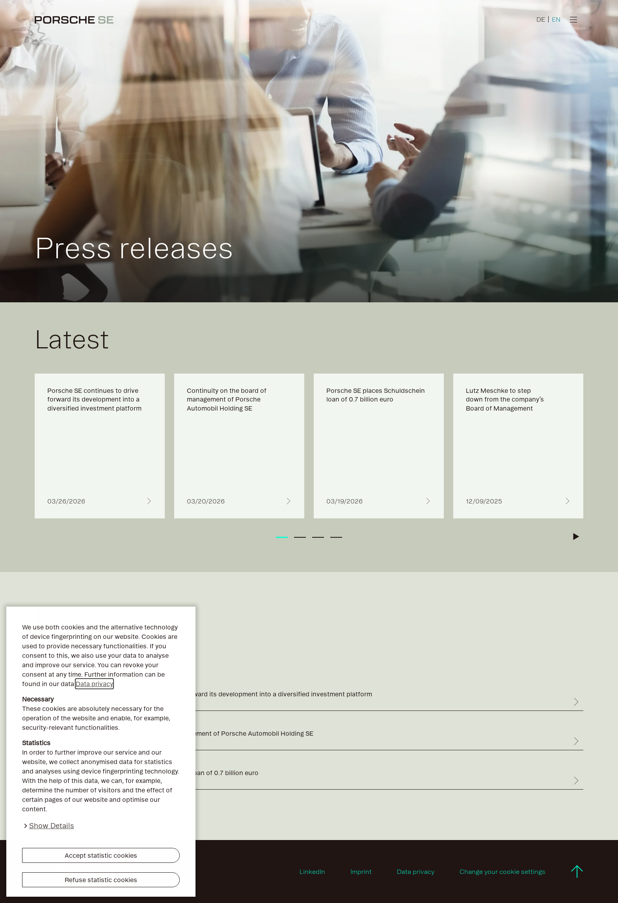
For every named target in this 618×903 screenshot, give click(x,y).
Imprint (361, 871)
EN (556, 19)
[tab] (282, 537)
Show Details (51, 825)
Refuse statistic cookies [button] (101, 879)
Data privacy (94, 683)
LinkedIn (312, 871)
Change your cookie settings (502, 871)
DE (540, 19)
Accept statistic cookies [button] (101, 855)
